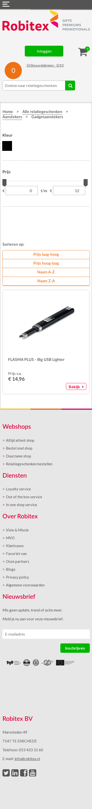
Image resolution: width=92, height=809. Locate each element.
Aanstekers (12, 117)
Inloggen (44, 51)
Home (7, 112)
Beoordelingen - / (45, 65)
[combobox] (33, 85)
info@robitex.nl (27, 758)
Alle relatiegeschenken (42, 112)
